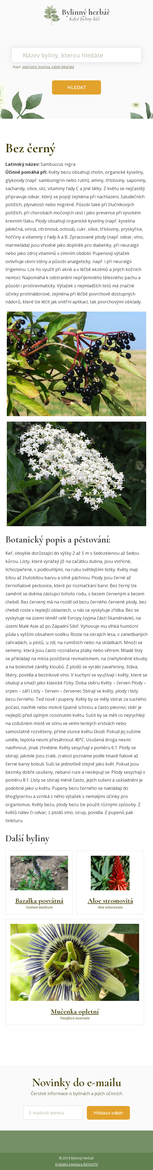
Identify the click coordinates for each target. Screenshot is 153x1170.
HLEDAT (76, 87)
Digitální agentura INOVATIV (76, 1164)
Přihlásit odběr (108, 1113)
